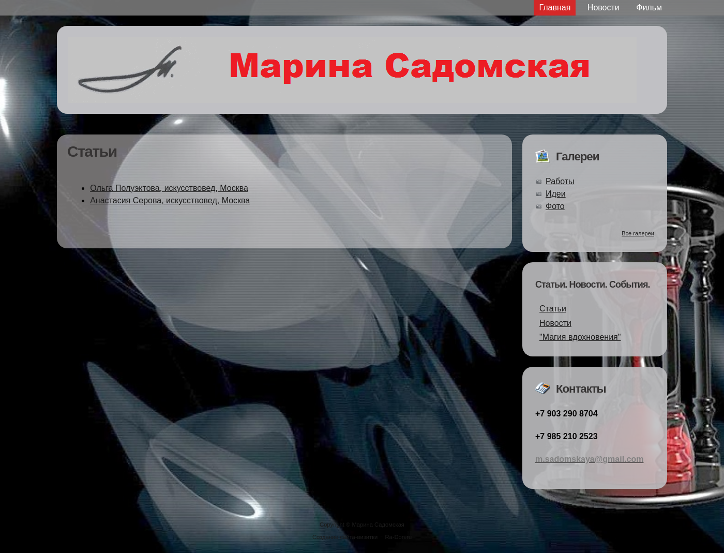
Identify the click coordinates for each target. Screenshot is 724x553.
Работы (560, 181)
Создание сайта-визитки (345, 537)
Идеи (556, 193)
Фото (555, 206)
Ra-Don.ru (398, 537)
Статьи (552, 308)
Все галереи (638, 233)
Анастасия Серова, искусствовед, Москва (170, 200)
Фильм (649, 7)
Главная (554, 7)
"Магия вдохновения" (580, 337)
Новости (603, 7)
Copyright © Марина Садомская (362, 524)
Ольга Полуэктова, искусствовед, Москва (169, 188)
